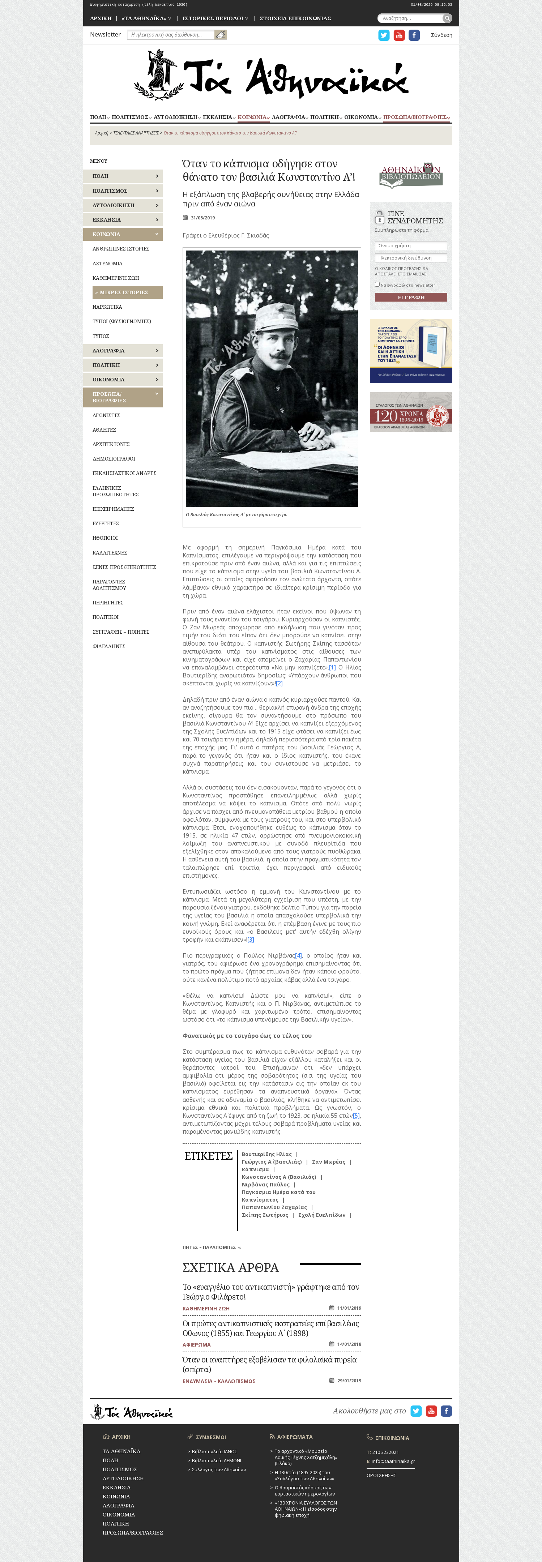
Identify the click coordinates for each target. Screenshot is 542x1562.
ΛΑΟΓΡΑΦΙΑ (288, 117)
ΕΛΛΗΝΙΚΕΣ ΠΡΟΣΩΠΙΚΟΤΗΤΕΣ (116, 491)
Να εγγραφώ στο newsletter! (405, 285)
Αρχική (101, 133)
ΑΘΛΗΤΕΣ (104, 429)
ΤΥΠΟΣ (101, 336)
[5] (356, 1116)
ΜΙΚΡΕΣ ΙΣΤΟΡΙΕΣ (124, 292)
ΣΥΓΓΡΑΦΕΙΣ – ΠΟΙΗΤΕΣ (121, 631)
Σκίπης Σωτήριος (265, 1214)
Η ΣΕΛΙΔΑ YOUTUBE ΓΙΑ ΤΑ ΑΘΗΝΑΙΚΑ (399, 35)
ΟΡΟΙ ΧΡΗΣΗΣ (381, 1475)
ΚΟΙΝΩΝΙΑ (252, 117)
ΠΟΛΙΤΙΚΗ (324, 117)
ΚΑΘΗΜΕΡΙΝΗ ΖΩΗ (116, 277)
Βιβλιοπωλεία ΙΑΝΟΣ (214, 1451)
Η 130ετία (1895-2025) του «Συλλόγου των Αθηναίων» (304, 1475)
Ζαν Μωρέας (328, 1161)
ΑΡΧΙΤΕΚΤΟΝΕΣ (111, 444)
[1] (332, 667)
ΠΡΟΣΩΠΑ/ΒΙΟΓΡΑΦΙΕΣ (415, 117)
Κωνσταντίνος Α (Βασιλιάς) (279, 1176)
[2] (279, 683)
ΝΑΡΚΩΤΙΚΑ (107, 306)
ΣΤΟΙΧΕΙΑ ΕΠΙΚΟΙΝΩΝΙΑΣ (295, 18)
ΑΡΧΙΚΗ (101, 18)
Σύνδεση (441, 34)
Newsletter (105, 34)
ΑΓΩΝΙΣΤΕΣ (106, 415)
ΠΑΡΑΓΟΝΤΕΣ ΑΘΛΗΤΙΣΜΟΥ (109, 584)
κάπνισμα (255, 1169)
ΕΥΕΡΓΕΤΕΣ (106, 523)
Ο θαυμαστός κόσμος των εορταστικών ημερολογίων (305, 1490)
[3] (250, 939)
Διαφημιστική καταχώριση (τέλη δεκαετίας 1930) (139, 5)
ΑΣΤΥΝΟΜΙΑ (108, 263)
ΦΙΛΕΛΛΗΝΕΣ (109, 646)
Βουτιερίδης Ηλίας (267, 1154)
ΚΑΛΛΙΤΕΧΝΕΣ (110, 552)
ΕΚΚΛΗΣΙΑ (217, 117)
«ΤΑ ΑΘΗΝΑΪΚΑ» (143, 18)
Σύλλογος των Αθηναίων (219, 1469)
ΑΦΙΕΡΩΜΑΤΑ (295, 1436)
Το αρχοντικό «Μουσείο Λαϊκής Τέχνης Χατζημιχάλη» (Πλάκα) (306, 1457)
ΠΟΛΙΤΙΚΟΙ (106, 616)
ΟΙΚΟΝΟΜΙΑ (361, 117)
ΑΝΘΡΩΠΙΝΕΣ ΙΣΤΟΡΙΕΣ (121, 248)
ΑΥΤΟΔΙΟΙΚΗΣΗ (175, 117)
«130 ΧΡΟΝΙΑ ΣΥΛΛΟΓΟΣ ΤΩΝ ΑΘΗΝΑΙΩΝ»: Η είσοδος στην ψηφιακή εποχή (306, 1508)
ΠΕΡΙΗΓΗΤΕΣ (108, 602)
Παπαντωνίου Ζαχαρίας (274, 1207)
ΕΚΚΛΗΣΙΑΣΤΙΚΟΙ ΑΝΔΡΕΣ (125, 473)
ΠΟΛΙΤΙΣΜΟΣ (130, 117)
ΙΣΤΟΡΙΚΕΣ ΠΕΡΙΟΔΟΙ (213, 18)
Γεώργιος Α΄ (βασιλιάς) (272, 1161)
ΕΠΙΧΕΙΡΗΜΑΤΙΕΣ (113, 508)
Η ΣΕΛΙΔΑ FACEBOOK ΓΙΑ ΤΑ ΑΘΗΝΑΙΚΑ (414, 35)
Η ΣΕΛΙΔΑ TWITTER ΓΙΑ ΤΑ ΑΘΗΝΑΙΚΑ (384, 35)
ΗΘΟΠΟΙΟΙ (105, 537)
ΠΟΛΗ (98, 117)
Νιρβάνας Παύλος (266, 1184)
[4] (298, 955)
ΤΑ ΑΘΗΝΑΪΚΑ (271, 75)
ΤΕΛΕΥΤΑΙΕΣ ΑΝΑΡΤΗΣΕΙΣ (136, 133)
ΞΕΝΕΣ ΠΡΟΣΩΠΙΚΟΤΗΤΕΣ (124, 567)
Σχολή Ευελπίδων (322, 1214)
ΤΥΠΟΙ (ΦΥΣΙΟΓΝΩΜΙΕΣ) (122, 321)
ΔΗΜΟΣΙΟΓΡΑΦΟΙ (114, 458)
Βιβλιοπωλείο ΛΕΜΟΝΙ (216, 1460)
